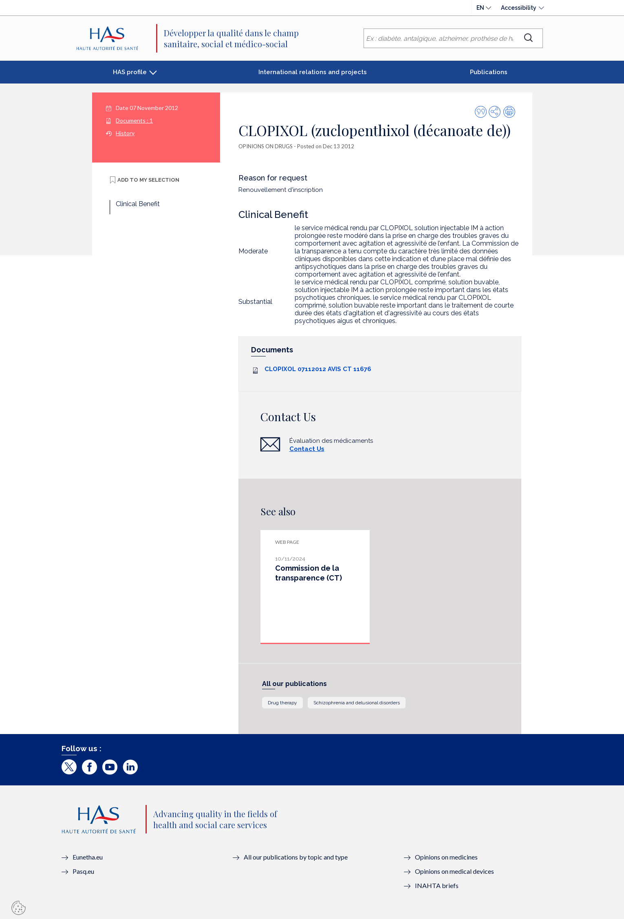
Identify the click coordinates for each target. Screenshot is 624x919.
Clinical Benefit (138, 204)
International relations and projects (312, 72)
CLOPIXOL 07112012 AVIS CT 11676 (318, 369)
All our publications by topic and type (296, 857)
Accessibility (518, 7)
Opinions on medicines (446, 857)
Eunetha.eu (88, 857)
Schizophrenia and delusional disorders (356, 703)
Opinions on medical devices (454, 871)
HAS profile (130, 72)
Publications (488, 72)
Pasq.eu (83, 871)
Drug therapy (282, 703)
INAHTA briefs (437, 885)
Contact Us (306, 449)
